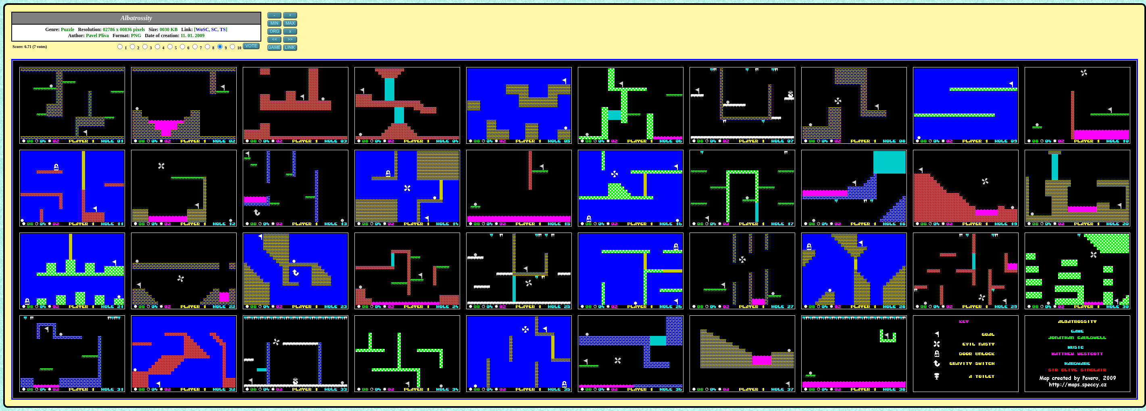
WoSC (202, 29)
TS (223, 29)
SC (214, 29)
